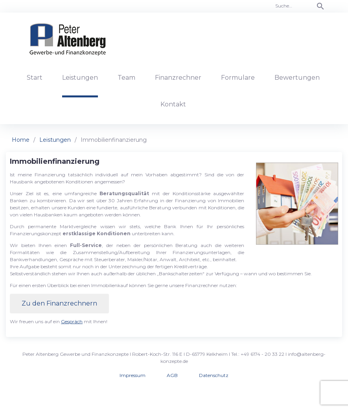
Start (34, 77)
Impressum (132, 375)
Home (20, 139)
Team (126, 77)
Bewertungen (297, 77)
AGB (172, 375)
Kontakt (173, 104)
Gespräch (72, 321)
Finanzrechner (178, 77)
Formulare (238, 77)
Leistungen (80, 77)
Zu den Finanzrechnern (59, 303)
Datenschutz (213, 375)
